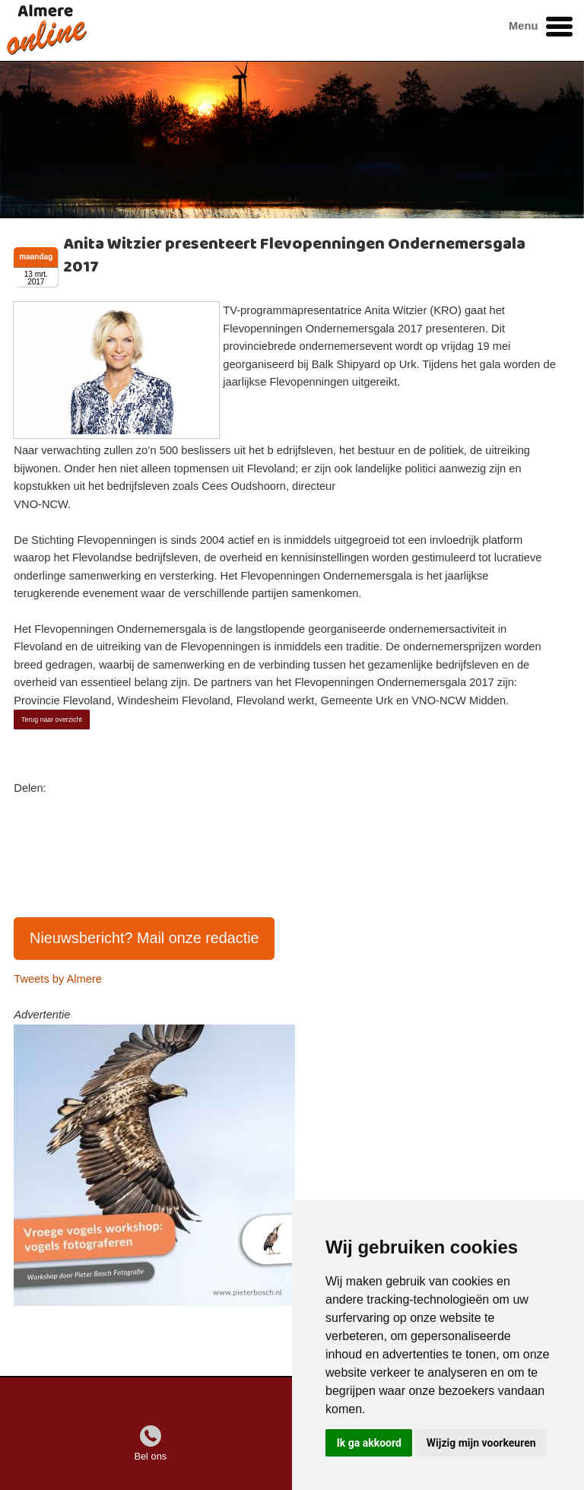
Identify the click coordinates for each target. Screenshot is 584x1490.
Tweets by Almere (58, 979)
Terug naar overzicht (51, 719)
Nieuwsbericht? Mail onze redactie (144, 937)
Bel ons (150, 1456)
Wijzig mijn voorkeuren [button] (481, 1443)
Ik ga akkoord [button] (369, 1443)
